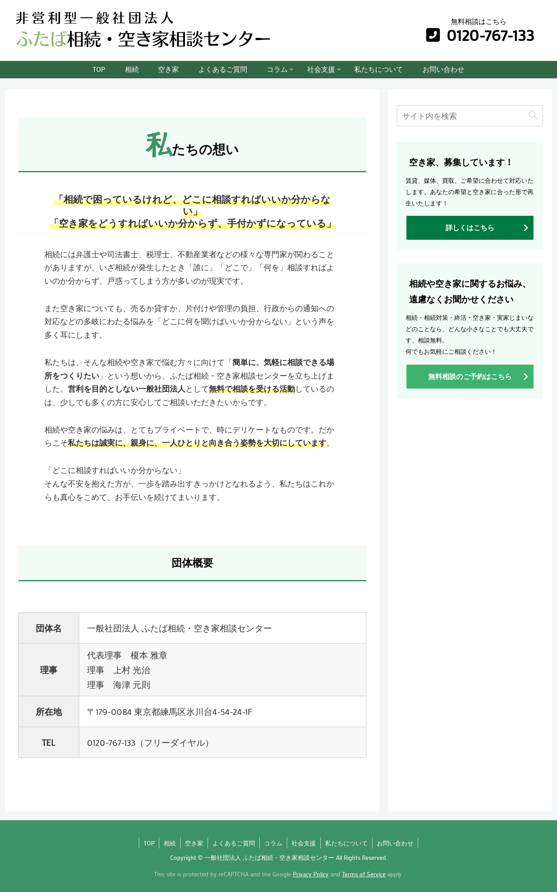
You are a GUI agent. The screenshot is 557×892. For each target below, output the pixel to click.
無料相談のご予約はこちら (470, 376)
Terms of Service (364, 874)
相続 (170, 843)
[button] (533, 116)
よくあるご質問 (233, 843)
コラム (273, 843)
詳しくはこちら (470, 227)
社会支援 (304, 843)
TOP (149, 843)
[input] (470, 115)
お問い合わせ (395, 843)
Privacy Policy (311, 874)
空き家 (194, 843)
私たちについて (346, 843)
